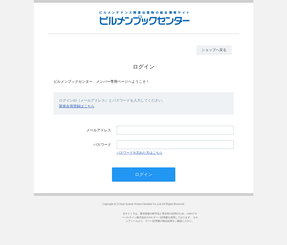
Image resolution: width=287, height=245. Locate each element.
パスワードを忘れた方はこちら (139, 153)
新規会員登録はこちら (76, 106)
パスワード (102, 145)
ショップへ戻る (214, 50)
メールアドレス (98, 130)
